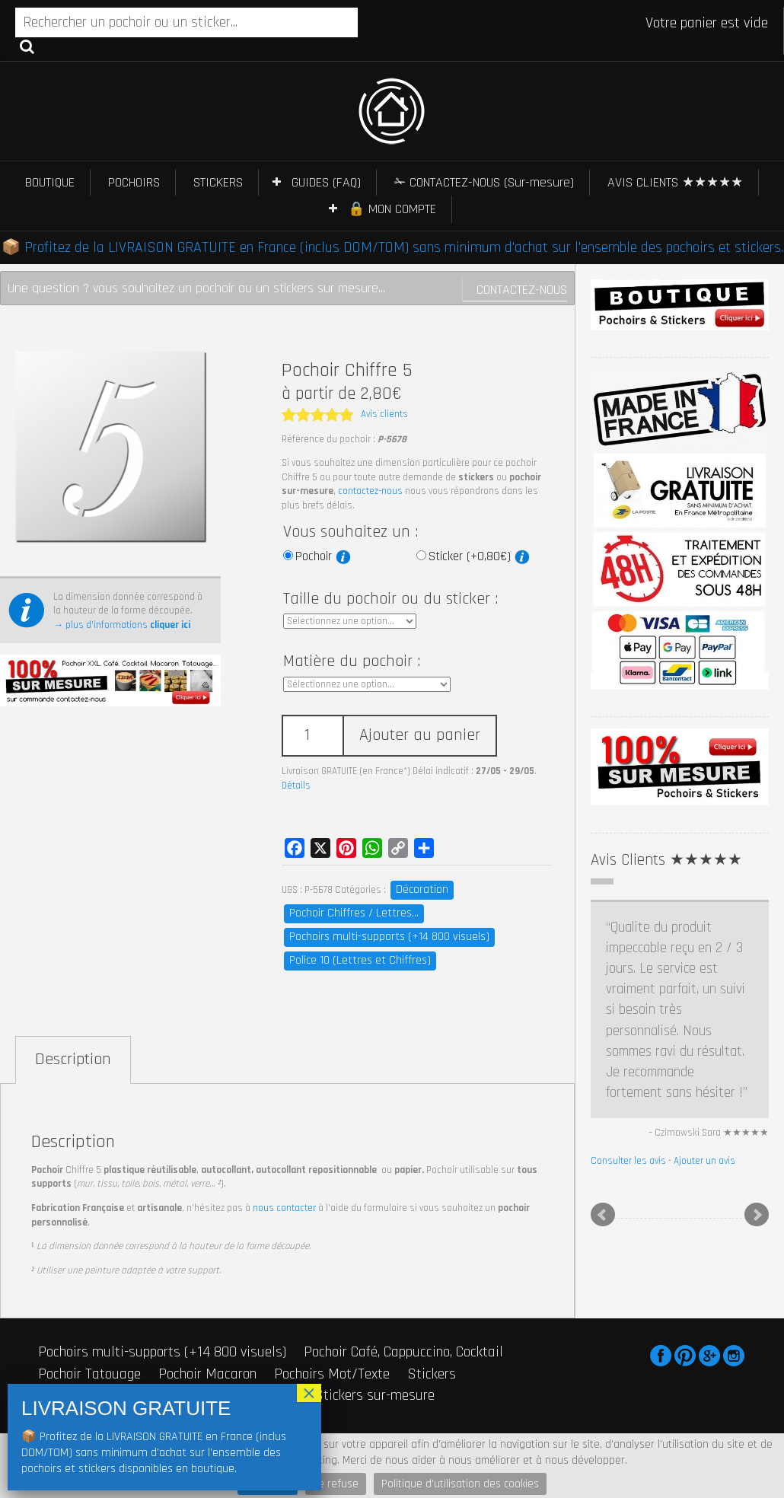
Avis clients (384, 414)
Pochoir (323, 556)
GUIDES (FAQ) (326, 182)
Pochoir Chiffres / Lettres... (354, 913)
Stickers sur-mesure (374, 1395)
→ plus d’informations (121, 625)
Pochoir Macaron (207, 1374)
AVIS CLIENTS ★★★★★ (675, 182)
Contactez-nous (521, 289)
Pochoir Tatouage (89, 1374)
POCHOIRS (134, 182)
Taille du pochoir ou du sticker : (390, 599)
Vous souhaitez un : (350, 532)
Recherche (27, 45)
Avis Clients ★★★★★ (666, 859)
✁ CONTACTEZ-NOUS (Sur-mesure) (484, 182)
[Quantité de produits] (312, 736)
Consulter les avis (628, 1161)
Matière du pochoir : (351, 661)
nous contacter (284, 1208)
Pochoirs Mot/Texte (332, 1374)
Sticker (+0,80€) (479, 556)
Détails (296, 785)
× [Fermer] (309, 1393)
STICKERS (218, 182)
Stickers (431, 1374)
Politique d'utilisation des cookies (460, 1484)
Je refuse (336, 1484)
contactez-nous (370, 491)
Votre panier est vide (706, 23)
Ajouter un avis (704, 1161)
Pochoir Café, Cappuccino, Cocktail (403, 1352)
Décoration (422, 889)
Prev (603, 1215)
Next (756, 1215)
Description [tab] (73, 1059)
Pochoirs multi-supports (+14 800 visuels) (389, 937)
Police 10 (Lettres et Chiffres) (360, 960)
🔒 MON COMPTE (392, 209)
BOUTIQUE (50, 182)
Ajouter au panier (419, 735)
